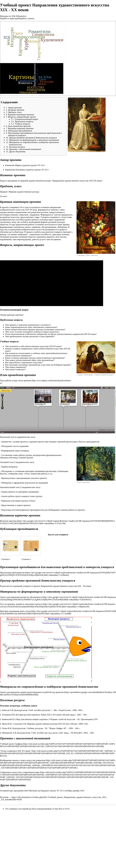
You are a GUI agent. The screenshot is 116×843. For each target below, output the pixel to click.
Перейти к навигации (9, 18)
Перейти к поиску (26, 18)
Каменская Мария (13, 165)
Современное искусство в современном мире (19, 772)
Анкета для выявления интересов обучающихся (21, 597)
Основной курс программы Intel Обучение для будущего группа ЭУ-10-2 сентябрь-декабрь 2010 (42, 791)
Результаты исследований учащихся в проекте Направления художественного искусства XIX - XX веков (45, 586)
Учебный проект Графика (11, 744)
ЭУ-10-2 (41, 165)
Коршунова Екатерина (15, 170)
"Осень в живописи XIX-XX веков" (15, 751)
